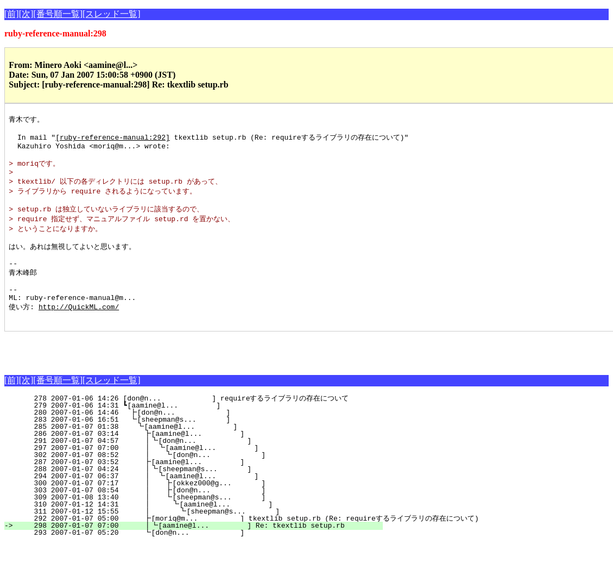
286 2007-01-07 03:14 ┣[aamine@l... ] (199, 459)
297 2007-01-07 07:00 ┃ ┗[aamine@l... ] (196, 473)
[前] (11, 13)
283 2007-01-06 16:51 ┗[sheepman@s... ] (200, 445)
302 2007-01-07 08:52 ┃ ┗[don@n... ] (195, 480)
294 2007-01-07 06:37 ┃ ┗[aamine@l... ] (196, 502)
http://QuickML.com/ (79, 330)
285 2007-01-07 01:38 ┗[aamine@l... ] (199, 452)
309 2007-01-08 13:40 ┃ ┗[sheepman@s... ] (195, 523)
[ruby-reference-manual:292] (112, 140)
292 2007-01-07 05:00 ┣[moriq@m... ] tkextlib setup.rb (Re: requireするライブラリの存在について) (246, 544)
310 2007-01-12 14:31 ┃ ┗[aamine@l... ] (194, 530)
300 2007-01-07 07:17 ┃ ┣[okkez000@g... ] (195, 509)
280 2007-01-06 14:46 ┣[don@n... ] (200, 438)
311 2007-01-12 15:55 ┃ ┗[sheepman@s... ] (194, 537)
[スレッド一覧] (112, 13)
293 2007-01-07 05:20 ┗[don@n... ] (199, 558)
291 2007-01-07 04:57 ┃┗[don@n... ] (197, 466)
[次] (26, 13)
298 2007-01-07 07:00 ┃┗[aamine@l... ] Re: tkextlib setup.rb (197, 551)
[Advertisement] (131, 373)
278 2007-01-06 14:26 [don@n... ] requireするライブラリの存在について (193, 424)
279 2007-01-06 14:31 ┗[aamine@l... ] (201, 431)
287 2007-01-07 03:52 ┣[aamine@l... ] (199, 487)
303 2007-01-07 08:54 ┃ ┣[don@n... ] (195, 516)
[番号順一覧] (58, 13)
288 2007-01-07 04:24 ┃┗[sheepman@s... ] (197, 494)
